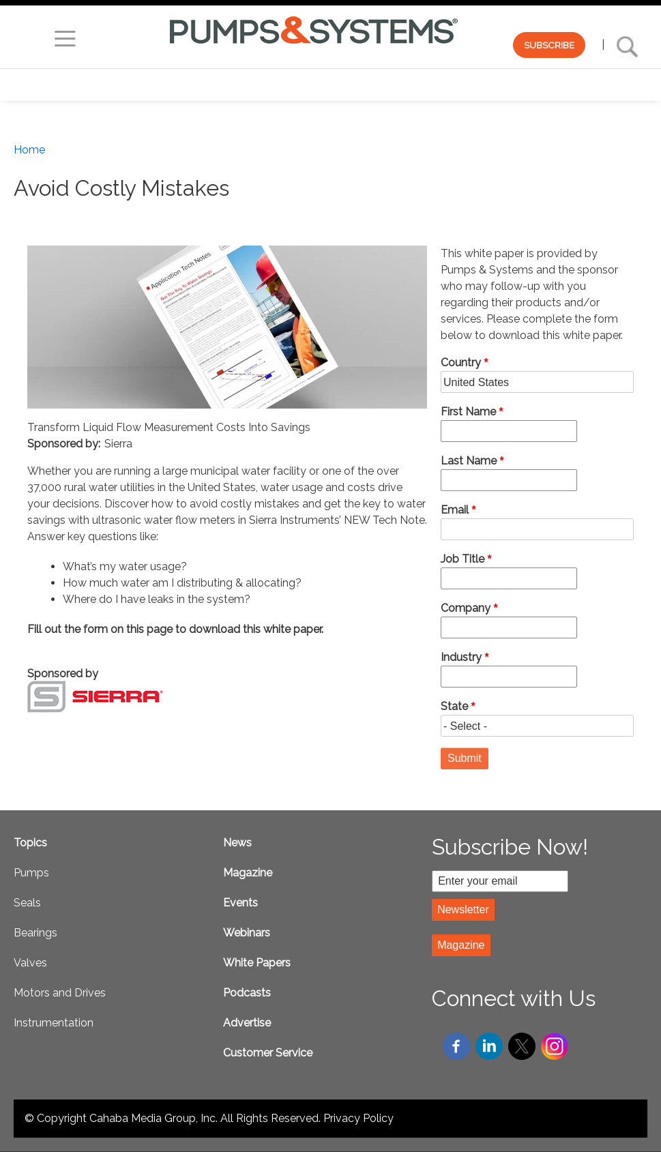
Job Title (462, 558)
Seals (27, 902)
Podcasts (247, 992)
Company (465, 608)
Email (455, 509)
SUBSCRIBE (549, 45)
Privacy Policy (358, 1118)
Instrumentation (53, 1022)
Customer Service (267, 1052)
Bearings (35, 932)
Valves (30, 962)
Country (461, 362)
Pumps (31, 872)
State (454, 706)
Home (29, 149)
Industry (461, 657)
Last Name (469, 460)
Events (240, 902)
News (237, 842)
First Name (468, 411)
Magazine (247, 872)
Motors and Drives (60, 992)
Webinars (246, 932)
